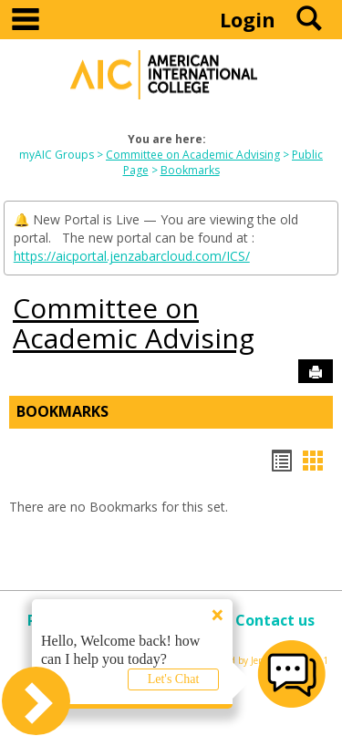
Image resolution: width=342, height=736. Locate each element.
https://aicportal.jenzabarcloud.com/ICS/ (132, 255)
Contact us (275, 620)
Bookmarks (190, 170)
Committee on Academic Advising (193, 154)
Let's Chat (174, 679)
